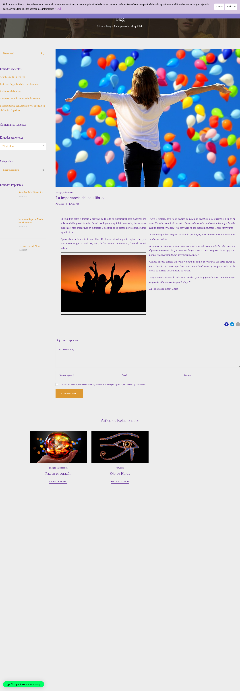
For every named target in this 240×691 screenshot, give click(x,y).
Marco (61, 204)
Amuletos (120, 468)
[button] (23, 684)
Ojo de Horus (120, 473)
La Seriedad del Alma (10, 91)
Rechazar (231, 6)
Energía (59, 192)
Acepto (219, 6)
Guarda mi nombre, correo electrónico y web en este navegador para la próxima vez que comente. (103, 384)
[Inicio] (100, 26)
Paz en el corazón (58, 473)
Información (68, 192)
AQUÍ (58, 9)
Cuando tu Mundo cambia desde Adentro (20, 98)
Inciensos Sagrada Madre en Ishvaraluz (19, 84)
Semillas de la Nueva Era (12, 77)
